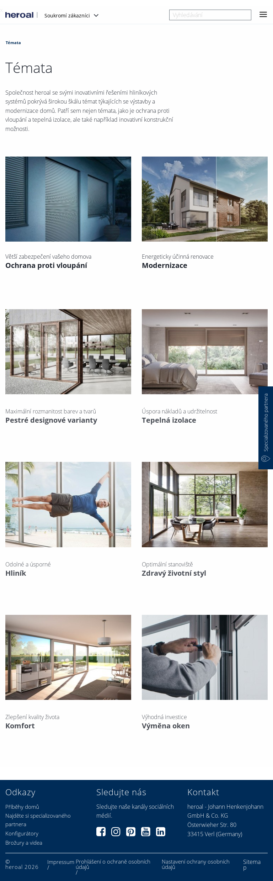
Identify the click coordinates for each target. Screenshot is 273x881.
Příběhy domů (22, 806)
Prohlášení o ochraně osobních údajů (113, 864)
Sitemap (252, 864)
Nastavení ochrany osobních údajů (196, 864)
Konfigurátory (21, 833)
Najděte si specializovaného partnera (38, 820)
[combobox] (210, 15)
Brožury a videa (23, 842)
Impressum (60, 862)
